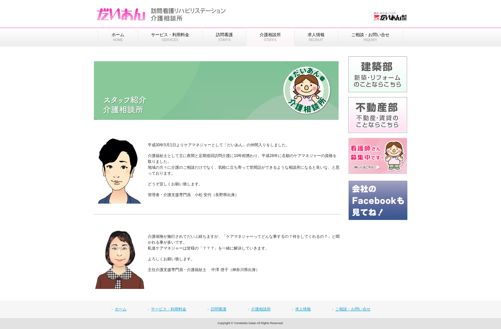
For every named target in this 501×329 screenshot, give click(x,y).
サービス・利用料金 (168, 309)
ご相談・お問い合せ (353, 309)
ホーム (121, 309)
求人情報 (303, 309)
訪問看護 (218, 309)
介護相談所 (261, 309)
